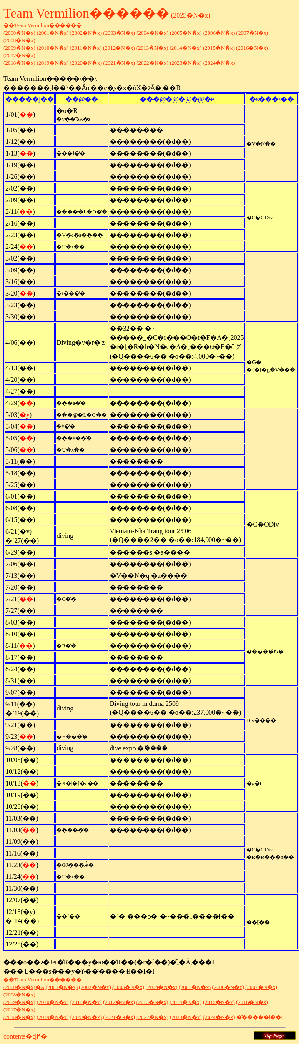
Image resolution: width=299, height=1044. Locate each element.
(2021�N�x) (119, 63)
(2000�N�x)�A (23, 987)
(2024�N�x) (219, 63)
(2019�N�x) (53, 63)
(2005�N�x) (186, 33)
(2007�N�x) (252, 33)
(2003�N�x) (119, 33)
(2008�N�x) (19, 40)
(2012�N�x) (119, 48)
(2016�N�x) (252, 48)
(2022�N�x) (152, 63)
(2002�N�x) (86, 33)
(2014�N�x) (186, 48)
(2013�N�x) (152, 48)
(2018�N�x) (19, 63)
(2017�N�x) (19, 55)
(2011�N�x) (86, 48)
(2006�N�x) (219, 33)
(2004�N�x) (152, 33)
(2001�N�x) (53, 33)
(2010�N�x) (53, 48)
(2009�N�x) (19, 48)
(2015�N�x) (219, 48)
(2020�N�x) (86, 63)
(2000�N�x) (19, 33)
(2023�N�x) (186, 63)
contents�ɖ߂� (25, 1036)
